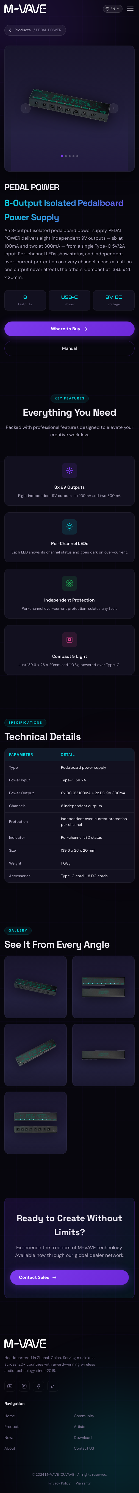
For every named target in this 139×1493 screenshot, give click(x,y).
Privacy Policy (59, 1483)
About (9, 1448)
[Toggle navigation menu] (130, 8)
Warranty (83, 1483)
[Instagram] (24, 1386)
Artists (79, 1426)
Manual (69, 356)
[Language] (113, 9)
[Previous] (25, 109)
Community (84, 1415)
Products (12, 1426)
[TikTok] (52, 1386)
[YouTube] (9, 1386)
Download (83, 1437)
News (9, 1437)
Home (9, 1415)
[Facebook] (38, 1386)
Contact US (84, 1448)
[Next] (113, 109)
